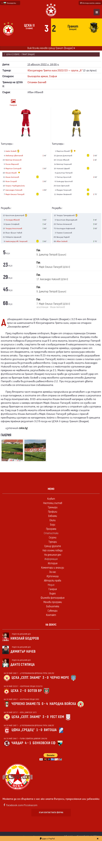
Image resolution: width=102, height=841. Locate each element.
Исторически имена (90, 3)
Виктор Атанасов (13, 160)
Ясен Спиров (11, 181)
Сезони (52, 537)
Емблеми (52, 516)
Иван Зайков (61, 241)
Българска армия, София (42, 76)
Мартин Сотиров (13, 168)
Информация (51, 559)
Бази (52, 524)
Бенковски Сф (44, 743)
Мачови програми (52, 602)
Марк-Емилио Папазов (14, 194)
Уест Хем (57, 717)
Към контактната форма (51, 812)
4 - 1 (28, 743)
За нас (52, 572)
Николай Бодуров (24, 638)
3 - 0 (45, 677)
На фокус (51, 625)
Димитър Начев (23, 651)
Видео (52, 593)
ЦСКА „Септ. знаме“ (26, 677)
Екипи (52, 520)
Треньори (52, 507)
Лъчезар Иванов (12, 220)
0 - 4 (45, 704)
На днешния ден (52, 555)
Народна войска (62, 704)
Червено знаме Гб (25, 704)
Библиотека (52, 606)
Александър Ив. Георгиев (16, 241)
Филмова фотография (52, 598)
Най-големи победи (52, 550)
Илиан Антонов (12, 177)
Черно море (59, 677)
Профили (52, 512)
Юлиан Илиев (13, 173)
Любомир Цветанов (14, 155)
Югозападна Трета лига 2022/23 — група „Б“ (55, 70)
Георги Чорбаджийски (15, 185)
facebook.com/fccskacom (21, 805)
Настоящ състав (52, 503)
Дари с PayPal (47, 838)
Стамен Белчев (36, 82)
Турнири (52, 542)
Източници (53, 576)
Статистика (51, 533)
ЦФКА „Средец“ (23, 730)
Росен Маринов (12, 164)
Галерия (13, 102)
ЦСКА (14, 690)
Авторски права (52, 580)
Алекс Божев (12, 151)
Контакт (51, 615)
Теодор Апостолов (13, 228)
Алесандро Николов (13, 190)
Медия (51, 585)
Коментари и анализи (52, 567)
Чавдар (17, 743)
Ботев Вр (35, 690)
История (52, 563)
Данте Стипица (22, 664)
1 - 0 (39, 730)
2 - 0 (23, 690)
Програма (51, 529)
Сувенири (52, 611)
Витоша (50, 730)
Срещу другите (52, 546)
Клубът (51, 499)
